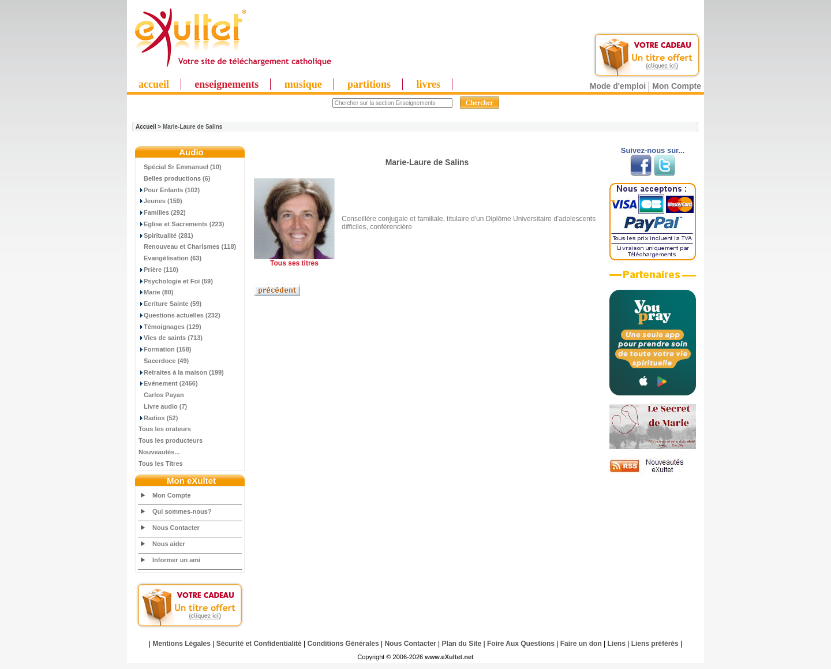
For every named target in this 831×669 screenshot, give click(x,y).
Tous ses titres (294, 263)
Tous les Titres (160, 463)
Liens (617, 644)
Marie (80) (155, 292)
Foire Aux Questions (521, 644)
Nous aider (168, 543)
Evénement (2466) (168, 383)
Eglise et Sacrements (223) (181, 223)
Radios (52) (158, 417)
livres (428, 84)
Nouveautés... (159, 452)
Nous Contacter (176, 527)
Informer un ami (176, 559)
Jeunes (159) (160, 200)
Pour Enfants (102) (169, 189)
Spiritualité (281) (165, 235)
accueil (153, 84)
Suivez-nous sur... (653, 150)
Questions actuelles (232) (179, 315)
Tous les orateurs (164, 428)
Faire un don (581, 644)
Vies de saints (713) (170, 337)
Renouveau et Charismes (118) (187, 246)
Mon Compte (676, 86)
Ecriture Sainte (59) (169, 303)
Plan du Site (462, 644)
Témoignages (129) (169, 326)
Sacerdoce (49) (163, 360)
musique (303, 84)
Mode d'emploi (618, 86)
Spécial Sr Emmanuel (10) (180, 166)
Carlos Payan (161, 394)
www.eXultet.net (449, 656)
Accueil (146, 127)
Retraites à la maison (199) (181, 372)
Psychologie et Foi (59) (175, 281)
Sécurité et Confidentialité (259, 644)
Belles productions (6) (174, 178)
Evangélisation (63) (169, 258)
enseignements (226, 84)
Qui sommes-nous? (182, 511)
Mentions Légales (181, 644)
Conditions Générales (343, 644)
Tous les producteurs (170, 440)
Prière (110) (158, 269)
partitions (369, 84)
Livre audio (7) (162, 406)
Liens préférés (655, 644)
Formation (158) (165, 349)
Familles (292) (162, 212)
